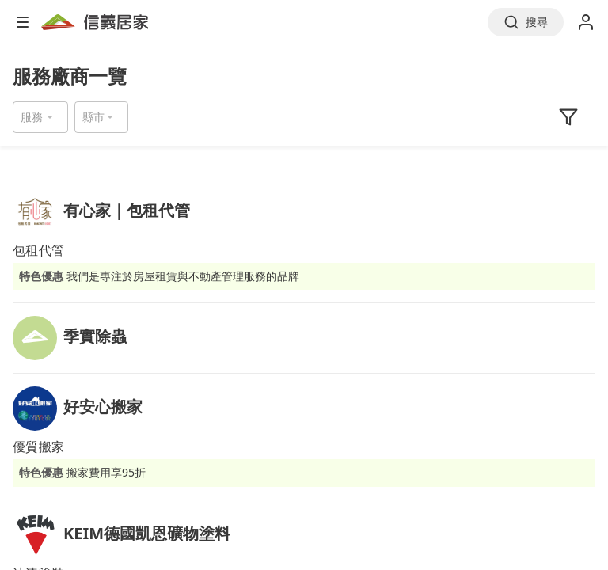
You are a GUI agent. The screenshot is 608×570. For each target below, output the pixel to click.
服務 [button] (32, 116)
